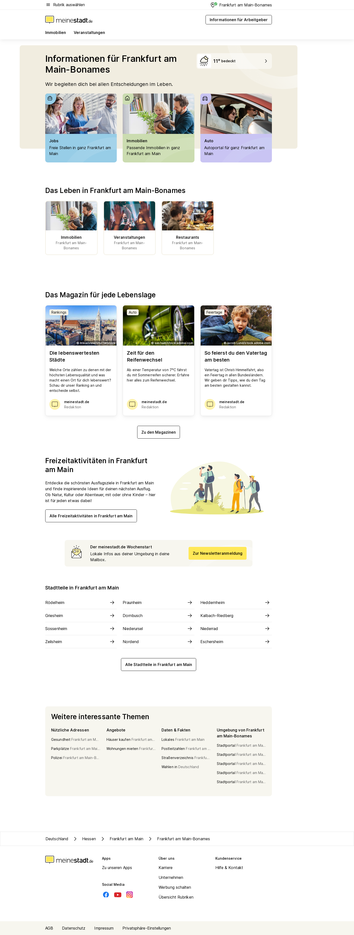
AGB (49, 928)
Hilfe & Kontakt (229, 867)
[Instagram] (129, 895)
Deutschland (56, 838)
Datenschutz (73, 928)
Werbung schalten (175, 887)
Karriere (166, 867)
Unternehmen (171, 877)
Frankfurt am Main (122, 839)
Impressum (104, 928)
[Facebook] (106, 895)
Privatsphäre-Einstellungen (146, 928)
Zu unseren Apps (117, 867)
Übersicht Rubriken (176, 897)
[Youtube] (118, 895)
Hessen (84, 839)
